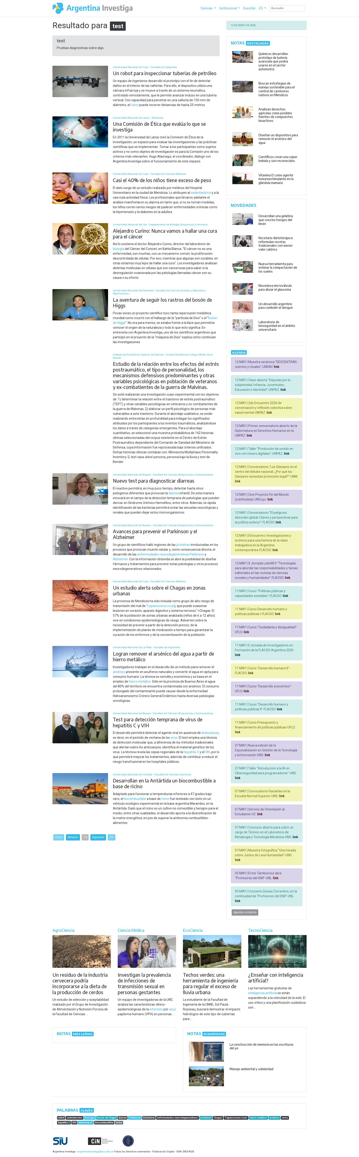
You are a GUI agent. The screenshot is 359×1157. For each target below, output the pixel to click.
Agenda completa (245, 912)
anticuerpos (210, 733)
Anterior (73, 837)
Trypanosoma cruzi (160, 606)
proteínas (183, 545)
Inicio (58, 837)
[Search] (287, 8)
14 (85, 837)
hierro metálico (140, 681)
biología (118, 249)
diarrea (174, 493)
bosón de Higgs (106, 1117)
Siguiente (98, 837)
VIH (207, 752)
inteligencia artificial (262, 993)
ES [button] (261, 8)
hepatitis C (191, 752)
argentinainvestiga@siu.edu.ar (94, 1151)
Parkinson (197, 554)
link (276, 367)
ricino (165, 799)
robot (135, 105)
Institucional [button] (228, 8)
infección (156, 1009)
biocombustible (135, 799)
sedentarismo (201, 192)
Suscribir (249, 8)
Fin (112, 837)
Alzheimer (120, 559)
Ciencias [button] (207, 8)
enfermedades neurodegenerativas (163, 554)
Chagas (218, 1117)
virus (174, 737)
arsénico (119, 672)
